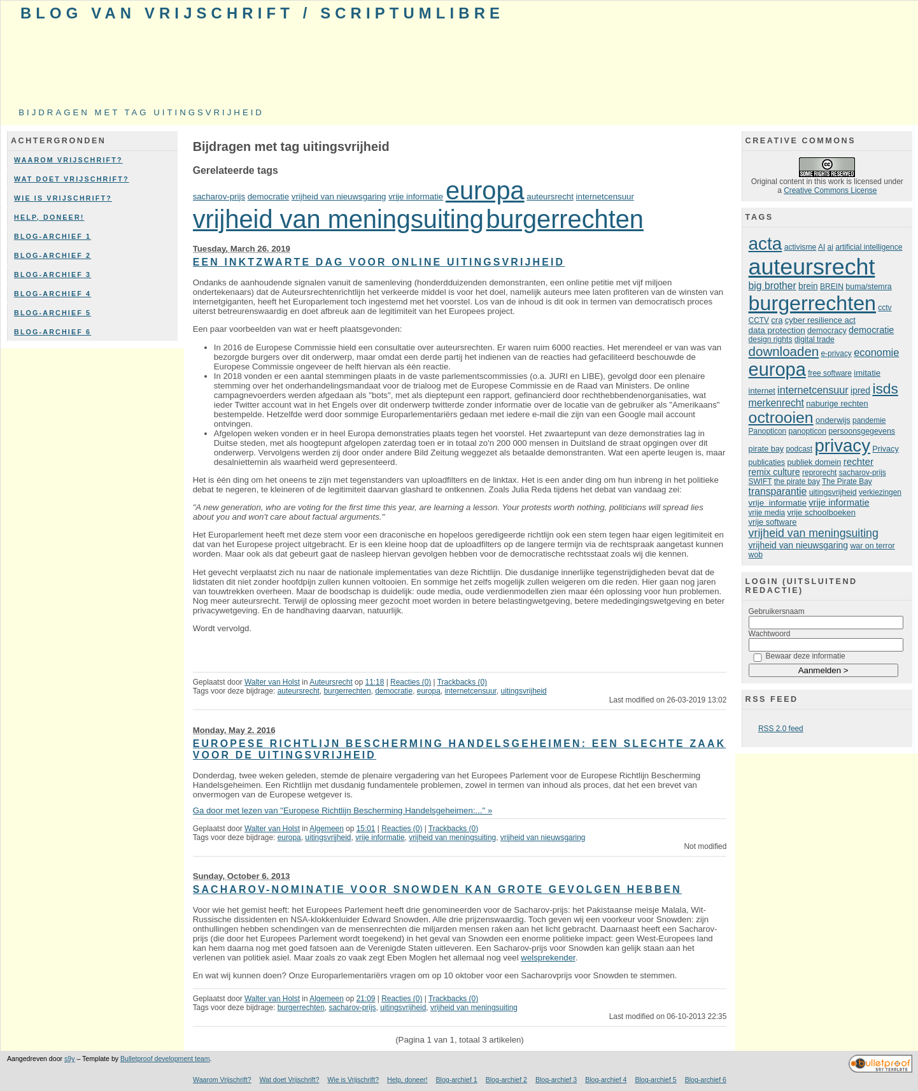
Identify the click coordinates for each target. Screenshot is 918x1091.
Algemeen (326, 828)
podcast (799, 449)
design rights (771, 339)
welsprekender (548, 957)
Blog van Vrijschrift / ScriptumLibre (262, 13)
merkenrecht (776, 402)
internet (762, 391)
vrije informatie (415, 196)
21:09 (366, 998)
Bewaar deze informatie (805, 656)
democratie (268, 196)
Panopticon (768, 431)
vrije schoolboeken (821, 512)
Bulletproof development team (165, 1058)
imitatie (867, 373)
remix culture (774, 472)
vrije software (773, 522)
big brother (772, 285)
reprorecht (819, 472)
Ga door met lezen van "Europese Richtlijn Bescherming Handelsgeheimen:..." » (343, 810)
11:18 (375, 682)
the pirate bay (797, 481)
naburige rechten (837, 403)
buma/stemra (868, 286)
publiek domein (814, 462)
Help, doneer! (49, 217)
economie (876, 352)
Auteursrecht (331, 682)
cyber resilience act (820, 320)
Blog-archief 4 (52, 293)
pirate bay (766, 449)
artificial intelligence (868, 247)
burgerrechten (565, 219)
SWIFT (760, 481)
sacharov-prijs (219, 196)
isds (885, 388)
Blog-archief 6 (52, 332)
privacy (842, 445)
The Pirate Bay (847, 481)
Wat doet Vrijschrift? (71, 179)
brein (807, 286)
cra (776, 320)
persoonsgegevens (861, 431)
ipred (860, 390)
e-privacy (836, 353)
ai (830, 247)
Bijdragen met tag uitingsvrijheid (141, 112)
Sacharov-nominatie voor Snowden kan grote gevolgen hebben (437, 889)
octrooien (781, 417)
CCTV (759, 320)
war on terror (872, 545)
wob (756, 554)
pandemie (869, 420)
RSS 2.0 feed (780, 728)
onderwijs (833, 420)
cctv (884, 307)
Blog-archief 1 (52, 236)
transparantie (778, 491)
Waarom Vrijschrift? (68, 160)
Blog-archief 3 (52, 274)
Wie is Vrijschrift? (63, 198)
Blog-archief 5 (52, 313)
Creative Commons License (830, 190)
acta (765, 243)
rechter (858, 461)
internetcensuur (605, 196)
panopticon (807, 431)
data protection (777, 330)
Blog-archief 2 (52, 255)
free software (830, 373)
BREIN (832, 286)
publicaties (767, 462)
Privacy (885, 449)
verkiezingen (880, 492)
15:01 (366, 828)
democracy (827, 330)
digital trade (814, 339)
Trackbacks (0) (462, 682)
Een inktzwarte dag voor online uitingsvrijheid (379, 262)
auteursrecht (550, 196)
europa (485, 190)
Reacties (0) (410, 682)
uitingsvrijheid (524, 691)
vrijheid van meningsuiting (338, 219)
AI (821, 247)
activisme (800, 247)
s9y (69, 1058)
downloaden (784, 351)
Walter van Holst (272, 682)
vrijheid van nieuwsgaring (339, 196)
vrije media (767, 512)
